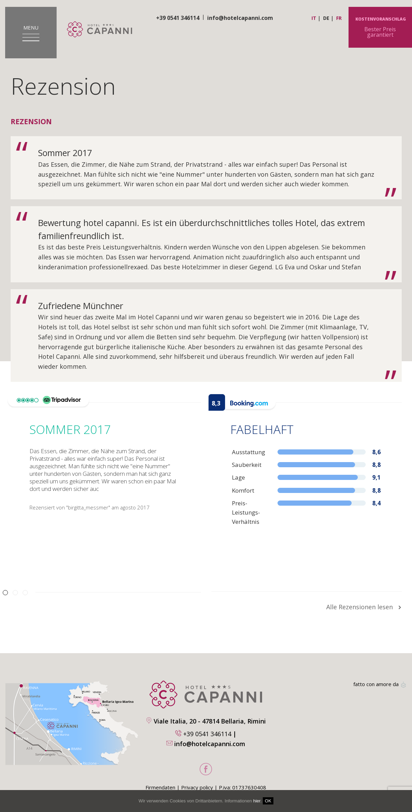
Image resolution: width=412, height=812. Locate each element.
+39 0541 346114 (207, 734)
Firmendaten (160, 787)
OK (268, 800)
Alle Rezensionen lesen (364, 607)
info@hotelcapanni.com (240, 18)
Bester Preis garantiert (380, 27)
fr (339, 18)
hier (256, 800)
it (313, 18)
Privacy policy (197, 787)
